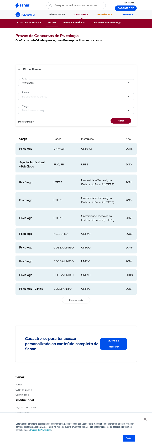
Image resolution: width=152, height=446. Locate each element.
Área (24, 78)
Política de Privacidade (40, 430)
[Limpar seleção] (124, 82)
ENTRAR (129, 2)
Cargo (25, 106)
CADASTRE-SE (126, 8)
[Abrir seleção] (129, 82)
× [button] (145, 419)
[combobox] (76, 83)
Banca (25, 92)
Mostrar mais (76, 300)
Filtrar (121, 120)
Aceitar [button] (129, 438)
